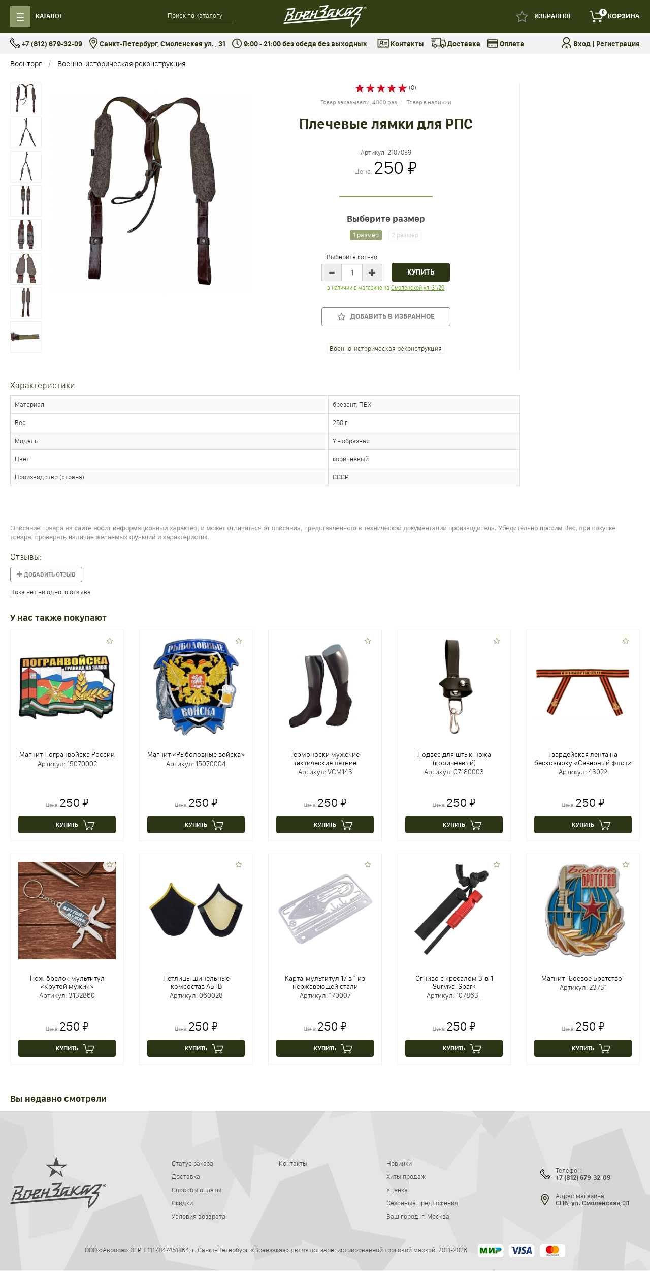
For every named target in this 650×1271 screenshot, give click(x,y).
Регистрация (618, 44)
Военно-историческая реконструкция (121, 63)
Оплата (505, 44)
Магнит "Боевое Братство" (583, 978)
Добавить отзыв (46, 574)
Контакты (400, 44)
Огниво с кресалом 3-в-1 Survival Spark (454, 982)
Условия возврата (198, 1216)
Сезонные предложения (422, 1203)
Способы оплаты (196, 1190)
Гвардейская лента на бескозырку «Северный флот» (583, 758)
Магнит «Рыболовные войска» (196, 754)
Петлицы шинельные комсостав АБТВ (196, 982)
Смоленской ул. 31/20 (417, 287)
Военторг (26, 63)
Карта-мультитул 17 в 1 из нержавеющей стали (325, 982)
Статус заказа (192, 1163)
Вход (582, 44)
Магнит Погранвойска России (67, 754)
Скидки (182, 1203)
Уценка (397, 1190)
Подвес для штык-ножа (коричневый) (454, 758)
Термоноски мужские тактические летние (325, 758)
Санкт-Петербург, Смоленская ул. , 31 (157, 44)
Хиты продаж (406, 1176)
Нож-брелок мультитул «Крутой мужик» (67, 982)
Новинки (399, 1163)
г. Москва (435, 1216)
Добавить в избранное (386, 316)
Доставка (455, 44)
